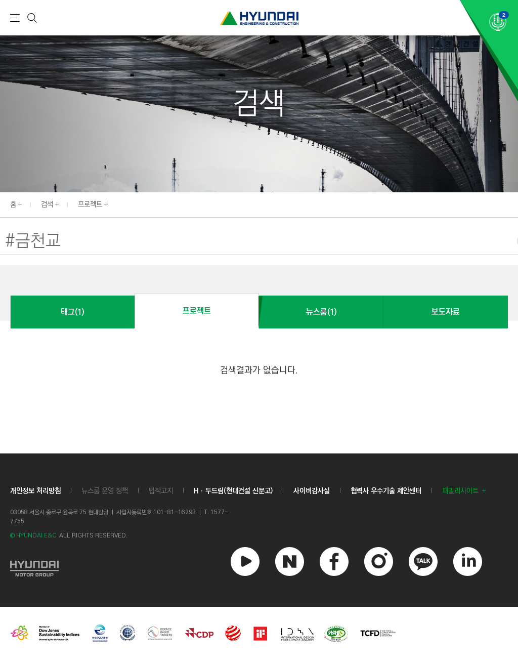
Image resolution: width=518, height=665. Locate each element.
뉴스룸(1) (321, 312)
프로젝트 (90, 204)
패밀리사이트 (460, 490)
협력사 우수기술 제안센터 (386, 490)
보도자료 (445, 312)
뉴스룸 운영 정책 (104, 490)
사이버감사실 (311, 490)
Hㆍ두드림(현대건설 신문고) (233, 490)
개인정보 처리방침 (35, 490)
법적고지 (161, 490)
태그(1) (72, 312)
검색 (47, 204)
